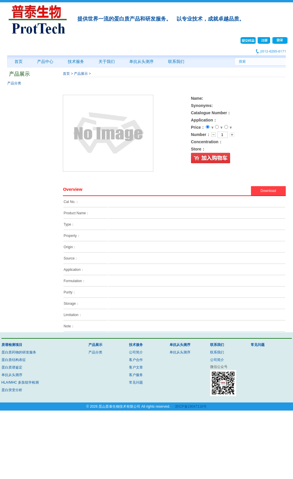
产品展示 (81, 74)
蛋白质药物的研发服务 (18, 352)
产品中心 (45, 61)
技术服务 (76, 61)
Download (268, 191)
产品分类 (14, 83)
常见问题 (136, 382)
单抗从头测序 (141, 61)
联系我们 (176, 61)
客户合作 (136, 360)
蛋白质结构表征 (13, 360)
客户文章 (136, 367)
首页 (18, 61)
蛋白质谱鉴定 (11, 367)
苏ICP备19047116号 (191, 406)
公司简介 (136, 352)
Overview (72, 189)
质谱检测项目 (11, 345)
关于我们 (107, 61)
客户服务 (136, 375)
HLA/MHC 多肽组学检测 (20, 382)
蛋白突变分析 (11, 390)
